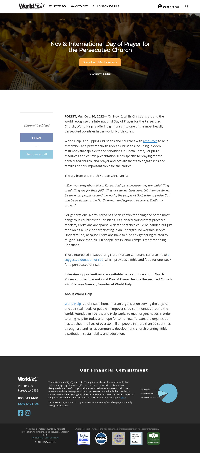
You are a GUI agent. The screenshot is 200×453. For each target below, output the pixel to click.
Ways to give (79, 6)
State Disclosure (52, 437)
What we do (57, 6)
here (123, 397)
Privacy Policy (37, 437)
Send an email (36, 154)
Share (37, 138)
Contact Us (28, 404)
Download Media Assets (100, 62)
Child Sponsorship (106, 6)
